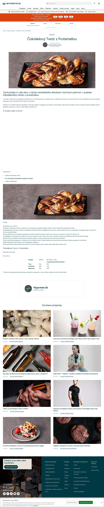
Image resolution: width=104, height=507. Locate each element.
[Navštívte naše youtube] (14, 493)
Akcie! (83, 8)
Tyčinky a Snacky (64, 8)
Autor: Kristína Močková (68, 448)
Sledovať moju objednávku (52, 482)
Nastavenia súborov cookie (10, 484)
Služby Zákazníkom (50, 472)
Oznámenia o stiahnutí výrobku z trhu (53, 490)
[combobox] (69, 3)
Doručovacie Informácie (51, 485)
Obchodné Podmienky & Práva (81, 481)
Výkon (78, 8)
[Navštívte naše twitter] (18, 493)
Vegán (72, 8)
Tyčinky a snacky (66, 476)
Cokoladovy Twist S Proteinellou (23, 30)
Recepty (32, 23)
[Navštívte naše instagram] (4, 493)
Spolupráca (94, 466)
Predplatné (22, 8)
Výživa (42, 8)
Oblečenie (48, 8)
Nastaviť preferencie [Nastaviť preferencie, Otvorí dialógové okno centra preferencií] (72, 502)
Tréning (71, 23)
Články (66, 472)
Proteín (29, 8)
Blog (9, 30)
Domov (4, 30)
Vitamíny (55, 8)
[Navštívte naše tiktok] (11, 493)
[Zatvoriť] (101, 502)
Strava (45, 23)
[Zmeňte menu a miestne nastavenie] (21, 487)
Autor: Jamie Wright (16, 376)
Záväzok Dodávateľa (79, 491)
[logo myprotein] (11, 3)
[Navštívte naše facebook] (7, 493)
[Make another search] (52, 27)
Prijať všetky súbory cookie (86, 502)
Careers (76, 488)
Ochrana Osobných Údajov (81, 477)
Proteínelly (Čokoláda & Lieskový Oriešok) (20, 178)
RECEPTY (52, 34)
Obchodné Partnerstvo (80, 484)
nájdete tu (35, 505)
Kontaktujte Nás (49, 468)
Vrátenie (47, 475)
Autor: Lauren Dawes (67, 341)
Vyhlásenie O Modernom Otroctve (80, 473)
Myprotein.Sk (41, 287)
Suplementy (58, 23)
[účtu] (94, 3)
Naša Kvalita (77, 468)
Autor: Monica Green (17, 411)
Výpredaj (35, 8)
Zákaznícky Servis (49, 465)
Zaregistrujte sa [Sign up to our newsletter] (11, 466)
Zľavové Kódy (95, 470)
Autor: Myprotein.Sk (54, 45)
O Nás (75, 465)
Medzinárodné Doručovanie (52, 479)
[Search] (48, 3)
